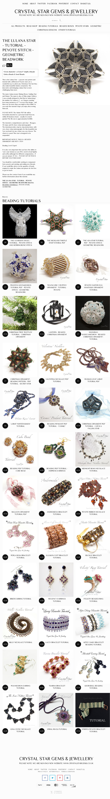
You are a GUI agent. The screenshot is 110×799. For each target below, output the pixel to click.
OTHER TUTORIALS (66, 30)
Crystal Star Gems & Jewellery (56, 11)
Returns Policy (54, 771)
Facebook (52, 4)
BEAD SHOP (32, 26)
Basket (85, 4)
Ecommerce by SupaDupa (58, 792)
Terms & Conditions (68, 771)
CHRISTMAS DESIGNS (47, 30)
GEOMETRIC (96, 26)
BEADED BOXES (67, 26)
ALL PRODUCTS (18, 26)
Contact (74, 4)
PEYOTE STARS (82, 26)
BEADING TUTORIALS (48, 26)
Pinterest (64, 4)
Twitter (41, 4)
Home (25, 4)
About (33, 4)
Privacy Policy (43, 771)
